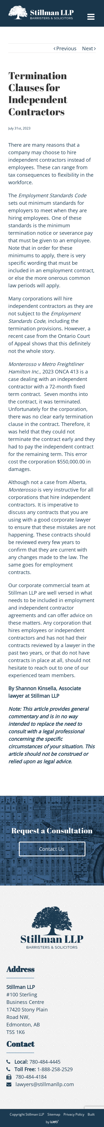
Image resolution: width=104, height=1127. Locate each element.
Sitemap (53, 1114)
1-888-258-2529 (55, 1069)
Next (87, 48)
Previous (66, 48)
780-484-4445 (44, 1061)
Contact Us (51, 849)
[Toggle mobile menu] (91, 17)
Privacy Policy (74, 1114)
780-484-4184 (31, 1076)
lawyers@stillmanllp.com (45, 1084)
